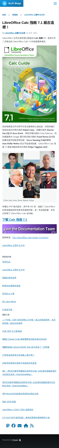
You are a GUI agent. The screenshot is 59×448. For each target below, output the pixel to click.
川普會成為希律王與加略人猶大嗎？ (18, 355)
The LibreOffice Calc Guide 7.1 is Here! (30, 237)
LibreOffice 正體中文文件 (34, 15)
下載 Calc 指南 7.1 (14, 219)
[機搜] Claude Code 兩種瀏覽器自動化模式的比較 (24, 339)
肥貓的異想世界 (9, 278)
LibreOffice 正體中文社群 (15, 33)
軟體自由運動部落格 (11, 286)
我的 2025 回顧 (9, 402)
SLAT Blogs (14, 3)
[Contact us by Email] (20, 426)
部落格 (15, 15)
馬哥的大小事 (8, 294)
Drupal (15, 440)
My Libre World (9, 302)
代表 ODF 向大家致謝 (12, 331)
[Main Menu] (55, 3)
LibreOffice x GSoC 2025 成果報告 (17, 410)
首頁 (4, 15)
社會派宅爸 (7, 310)
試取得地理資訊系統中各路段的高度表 (19, 363)
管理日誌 (6, 262)
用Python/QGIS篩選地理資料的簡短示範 (20, 394)
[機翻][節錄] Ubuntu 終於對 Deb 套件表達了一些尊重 (25, 347)
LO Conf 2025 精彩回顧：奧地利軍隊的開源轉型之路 (26, 418)
